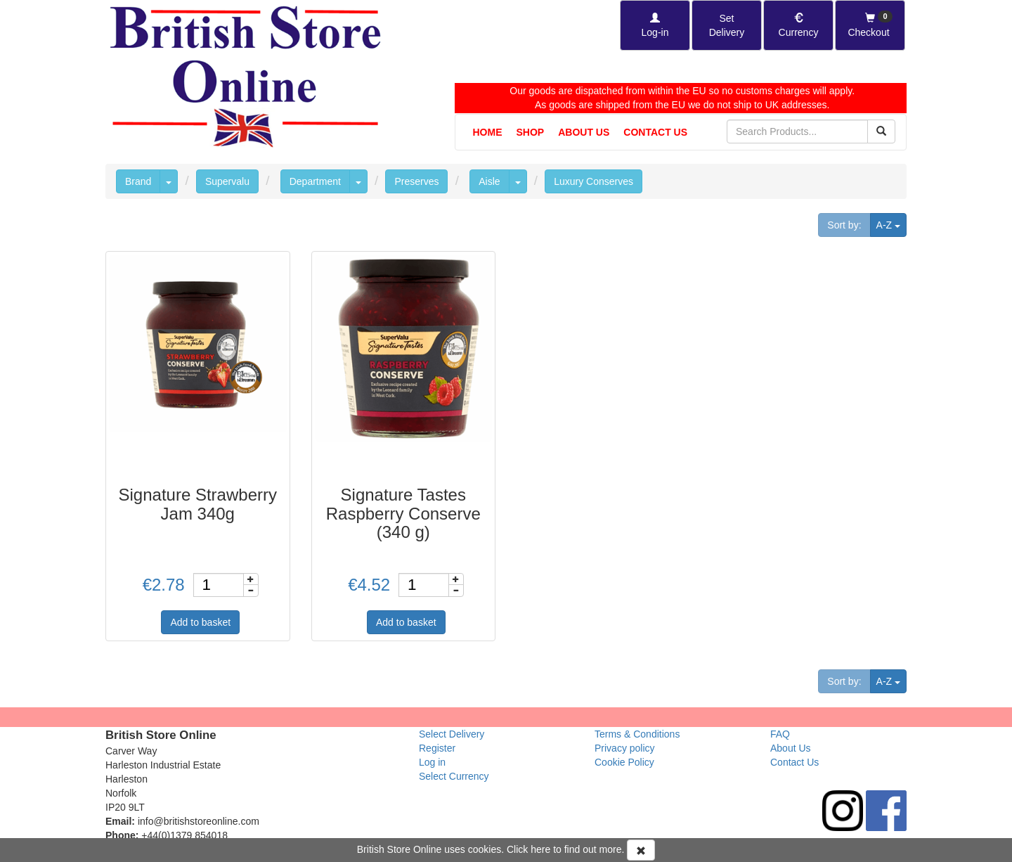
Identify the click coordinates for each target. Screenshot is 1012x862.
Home (487, 132)
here (540, 849)
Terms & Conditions (637, 734)
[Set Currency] (798, 25)
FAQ (780, 734)
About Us (583, 132)
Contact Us (655, 132)
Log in (432, 762)
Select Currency (454, 776)
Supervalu (227, 181)
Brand (138, 181)
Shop (531, 132)
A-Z (891, 224)
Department (315, 181)
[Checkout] (870, 25)
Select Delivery (451, 734)
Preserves (416, 181)
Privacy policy (625, 748)
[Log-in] (655, 25)
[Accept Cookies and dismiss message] (641, 850)
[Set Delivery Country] (727, 25)
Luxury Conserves (593, 181)
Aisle (489, 181)
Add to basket (200, 622)
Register (437, 748)
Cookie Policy (624, 762)
